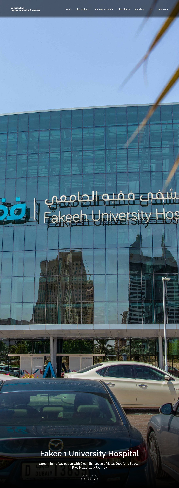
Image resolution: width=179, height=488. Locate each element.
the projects (83, 9)
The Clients (124, 9)
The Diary (139, 9)
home (68, 9)
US (151, 9)
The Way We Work (104, 9)
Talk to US (163, 9)
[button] (85, 478)
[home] (25, 9)
